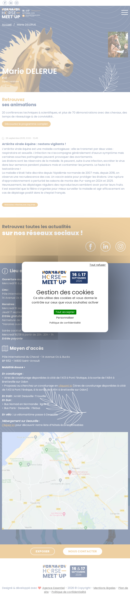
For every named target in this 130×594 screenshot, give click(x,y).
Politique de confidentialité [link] (65, 323)
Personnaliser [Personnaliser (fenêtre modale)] (65, 317)
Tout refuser (98, 265)
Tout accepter (65, 312)
